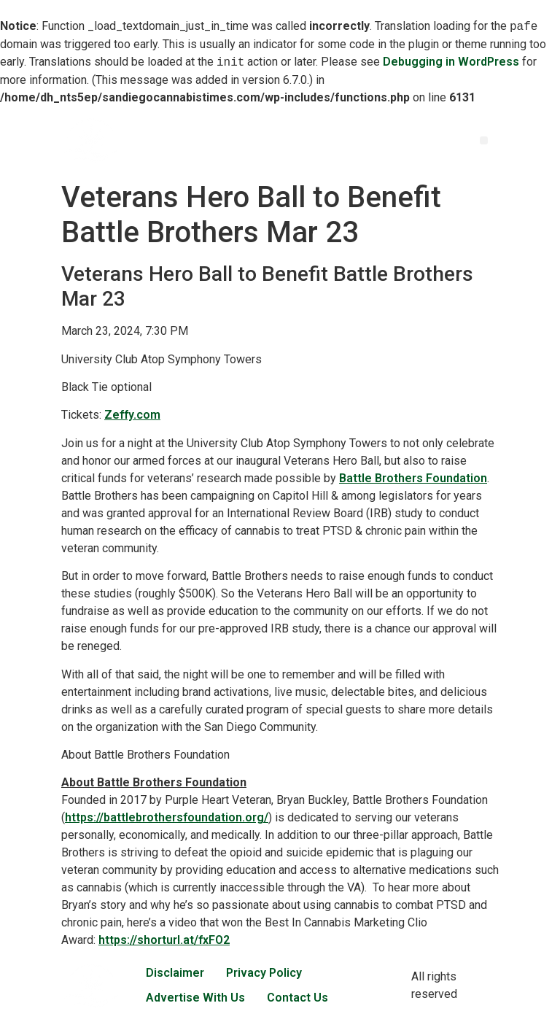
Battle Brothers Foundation (413, 478)
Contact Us (297, 997)
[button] (484, 140)
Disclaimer (175, 973)
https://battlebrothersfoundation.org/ (166, 817)
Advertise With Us (195, 997)
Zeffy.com (132, 415)
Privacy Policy (264, 973)
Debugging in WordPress (451, 62)
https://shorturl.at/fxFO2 (164, 940)
